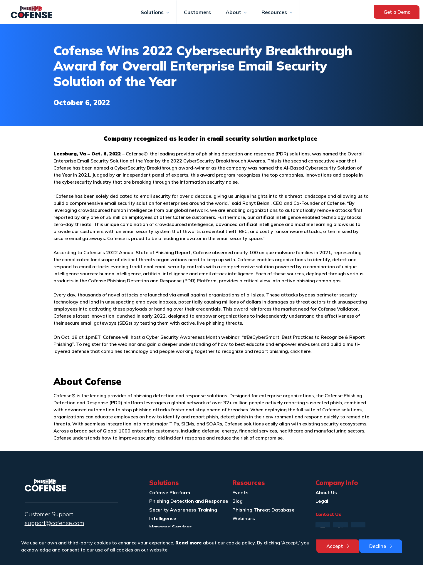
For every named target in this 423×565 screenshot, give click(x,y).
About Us (326, 492)
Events (240, 492)
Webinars (243, 518)
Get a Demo (397, 12)
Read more (188, 543)
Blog (237, 501)
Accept (338, 546)
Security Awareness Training (183, 510)
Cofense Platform (169, 492)
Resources (274, 12)
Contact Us (328, 514)
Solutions (153, 12)
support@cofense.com (54, 523)
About (234, 12)
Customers (197, 12)
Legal (321, 501)
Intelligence (162, 518)
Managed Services (170, 527)
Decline (381, 546)
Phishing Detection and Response (188, 501)
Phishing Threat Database (263, 510)
